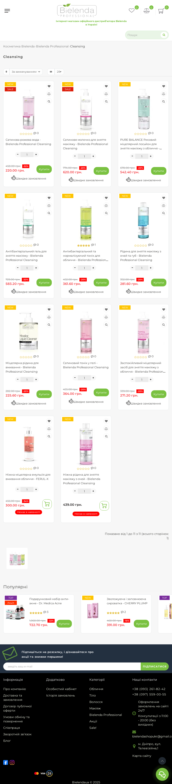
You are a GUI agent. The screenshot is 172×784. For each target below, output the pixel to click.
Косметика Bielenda (19, 46)
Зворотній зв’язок (17, 734)
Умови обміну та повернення (16, 719)
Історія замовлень (60, 695)
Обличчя (96, 689)
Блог (7, 741)
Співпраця (11, 728)
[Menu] (7, 11)
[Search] (164, 35)
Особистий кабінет (61, 689)
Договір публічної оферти (17, 708)
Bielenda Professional (105, 715)
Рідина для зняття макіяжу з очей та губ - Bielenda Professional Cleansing (140, 256)
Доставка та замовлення (12, 697)
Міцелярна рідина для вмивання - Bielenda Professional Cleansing (22, 367)
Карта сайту (141, 756)
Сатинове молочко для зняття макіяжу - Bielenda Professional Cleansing (85, 144)
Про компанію (14, 689)
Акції (93, 721)
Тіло (92, 695)
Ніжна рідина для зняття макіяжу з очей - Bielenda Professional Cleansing (81, 479)
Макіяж (95, 708)
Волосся (96, 702)
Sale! (92, 728)
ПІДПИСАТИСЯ (155, 666)
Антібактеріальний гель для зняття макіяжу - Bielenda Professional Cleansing (26, 256)
